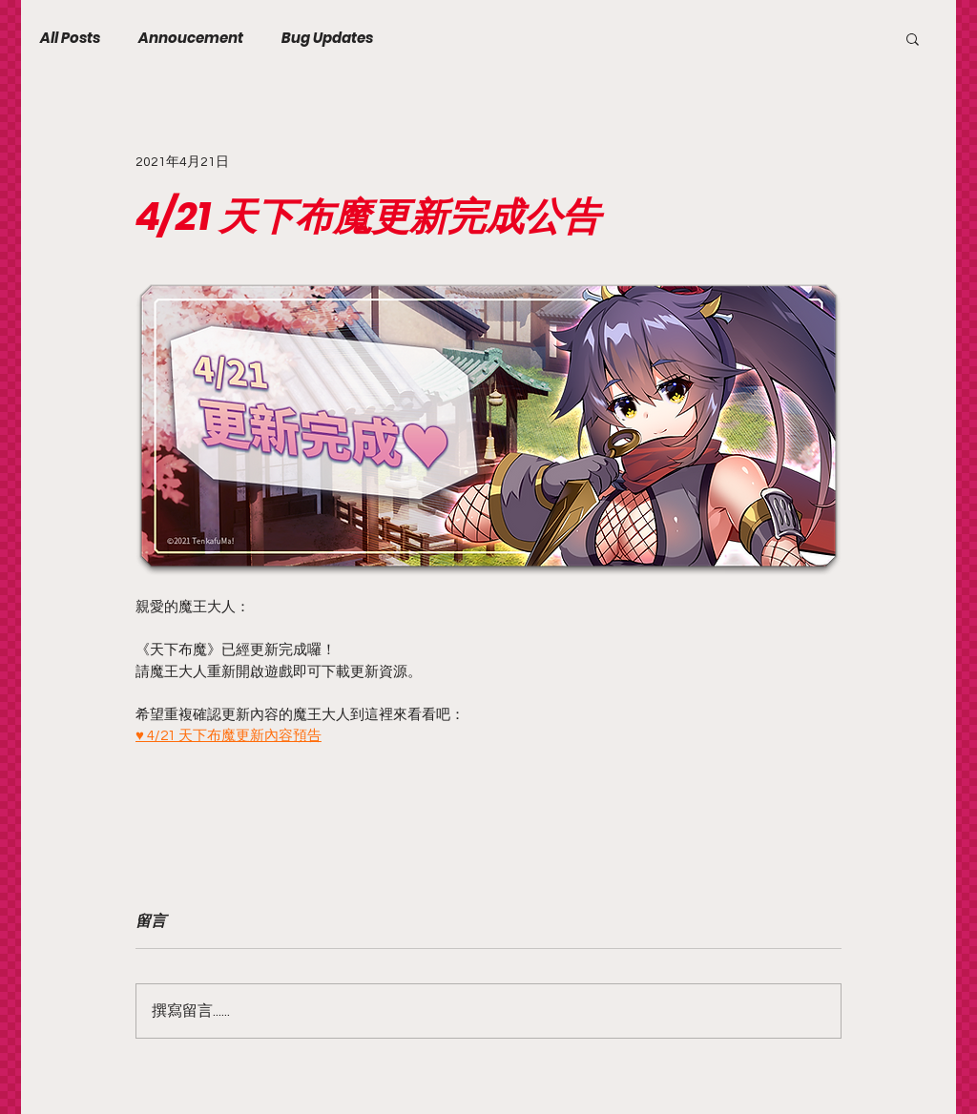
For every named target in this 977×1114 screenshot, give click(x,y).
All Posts (70, 38)
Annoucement (190, 38)
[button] (913, 38)
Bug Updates (327, 38)
